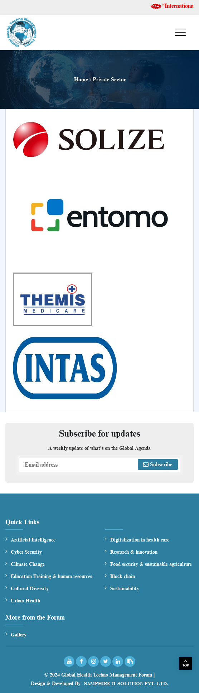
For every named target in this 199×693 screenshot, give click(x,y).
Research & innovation (133, 552)
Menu (171, 33)
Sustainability (124, 588)
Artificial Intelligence (33, 540)
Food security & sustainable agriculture (151, 564)
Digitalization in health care (139, 540)
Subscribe (158, 464)
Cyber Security (26, 552)
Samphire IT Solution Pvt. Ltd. (126, 683)
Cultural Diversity (30, 588)
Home (81, 79)
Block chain (122, 576)
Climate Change (28, 564)
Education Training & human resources (51, 576)
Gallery (18, 634)
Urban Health (25, 600)
